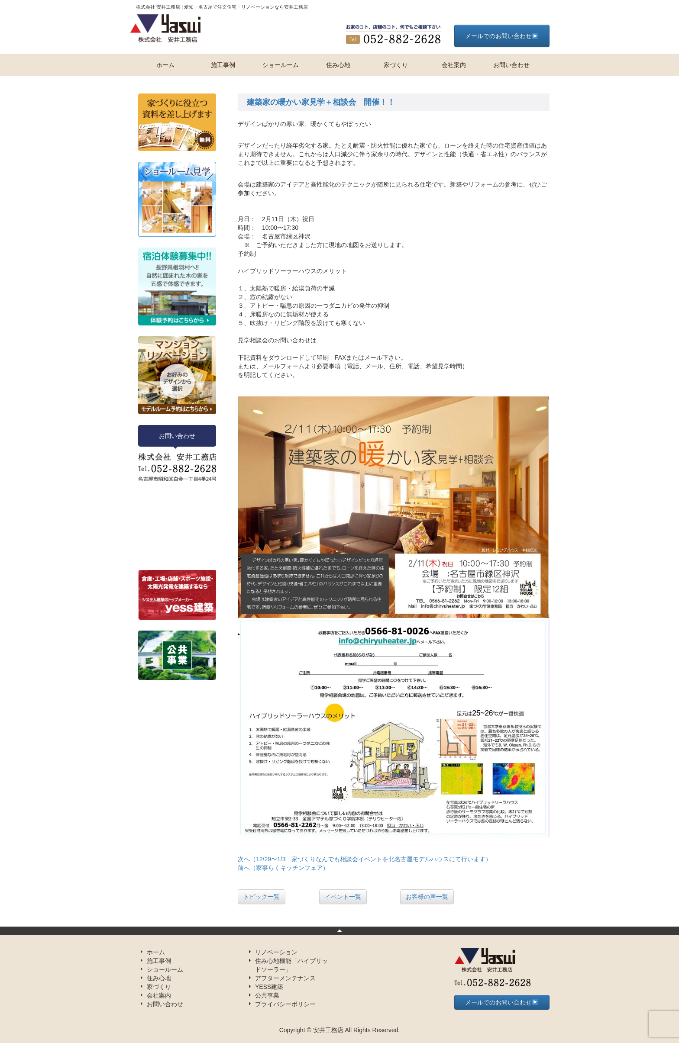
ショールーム (280, 64)
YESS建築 (269, 986)
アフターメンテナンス (285, 978)
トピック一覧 (261, 896)
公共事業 (267, 995)
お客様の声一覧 (427, 896)
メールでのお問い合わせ (501, 35)
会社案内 (454, 64)
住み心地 (338, 64)
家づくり (396, 64)
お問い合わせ (511, 64)
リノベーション (276, 952)
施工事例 (223, 64)
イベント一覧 (343, 896)
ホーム (165, 64)
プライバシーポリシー (285, 1004)
